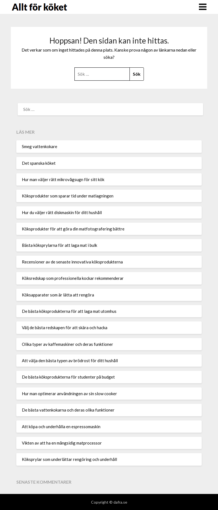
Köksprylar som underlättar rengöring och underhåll (69, 459)
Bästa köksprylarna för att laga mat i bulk (59, 245)
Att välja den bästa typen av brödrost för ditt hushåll (70, 360)
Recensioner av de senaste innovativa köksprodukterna (72, 261)
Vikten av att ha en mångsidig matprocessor (62, 442)
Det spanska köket (39, 163)
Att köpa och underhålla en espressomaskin (61, 426)
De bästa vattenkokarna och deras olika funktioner (68, 409)
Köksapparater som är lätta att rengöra (58, 294)
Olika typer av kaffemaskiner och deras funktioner (67, 344)
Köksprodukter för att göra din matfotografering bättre (73, 228)
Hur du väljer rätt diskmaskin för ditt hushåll (62, 212)
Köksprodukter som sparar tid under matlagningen (67, 195)
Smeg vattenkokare (39, 146)
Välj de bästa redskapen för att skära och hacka (64, 327)
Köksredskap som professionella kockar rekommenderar (73, 278)
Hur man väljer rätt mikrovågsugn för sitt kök (63, 179)
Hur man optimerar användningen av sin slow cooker (69, 393)
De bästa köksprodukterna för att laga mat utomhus (69, 311)
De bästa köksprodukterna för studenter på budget (68, 376)
